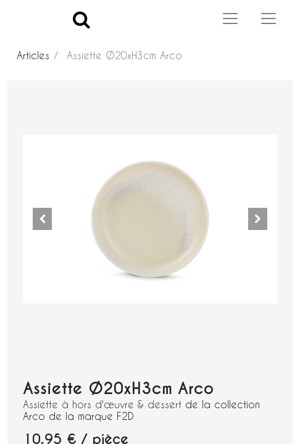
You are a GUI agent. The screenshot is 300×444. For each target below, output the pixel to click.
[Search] (81, 18)
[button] (42, 219)
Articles (33, 55)
